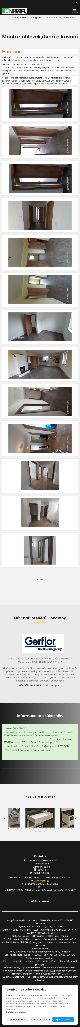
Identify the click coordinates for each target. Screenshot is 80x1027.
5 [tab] (25, 828)
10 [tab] (46, 828)
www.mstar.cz (41, 880)
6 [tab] (29, 828)
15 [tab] (67, 828)
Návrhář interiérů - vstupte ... (40, 685)
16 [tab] (71, 828)
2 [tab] (13, 828)
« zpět (40, 579)
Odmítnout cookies (40, 1019)
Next (75, 818)
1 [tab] (8, 828)
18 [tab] (40, 832)
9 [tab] (42, 828)
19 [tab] (44, 832)
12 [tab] (54, 828)
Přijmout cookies (63, 1019)
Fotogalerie (36, 17)
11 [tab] (50, 828)
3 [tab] (17, 828)
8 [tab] (38, 828)
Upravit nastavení (17, 1019)
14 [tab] (62, 828)
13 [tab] (58, 828)
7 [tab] (33, 828)
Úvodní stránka (19, 17)
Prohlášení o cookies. (16, 1012)
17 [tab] (35, 832)
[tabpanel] (40, 817)
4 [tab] (21, 828)
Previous (4, 818)
